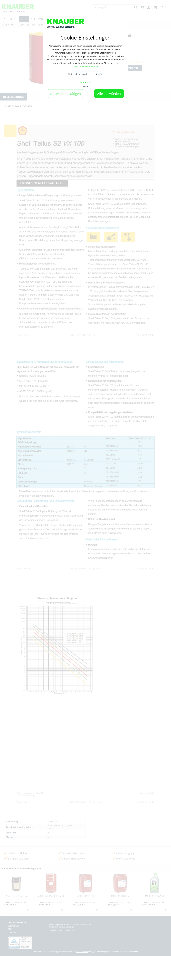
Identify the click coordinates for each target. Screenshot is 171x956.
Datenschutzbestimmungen (85, 66)
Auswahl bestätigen (65, 93)
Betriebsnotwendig (79, 74)
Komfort (99, 74)
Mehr (85, 86)
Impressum (85, 82)
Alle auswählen (109, 93)
